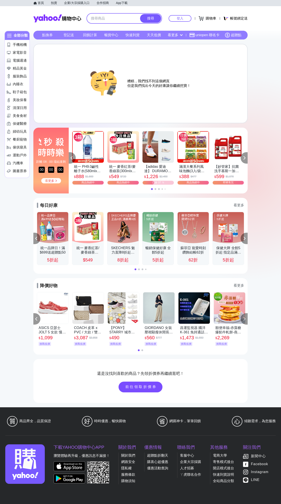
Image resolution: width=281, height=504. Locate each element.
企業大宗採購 (190, 462)
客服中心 (187, 455)
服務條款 (128, 474)
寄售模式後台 (223, 462)
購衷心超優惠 (157, 462)
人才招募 (187, 468)
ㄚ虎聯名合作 (190, 474)
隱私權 (126, 468)
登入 (180, 18)
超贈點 (233, 35)
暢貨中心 (111, 35)
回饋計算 (90, 35)
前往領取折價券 (141, 387)
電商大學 (220, 455)
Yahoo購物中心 (57, 18)
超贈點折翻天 (157, 455)
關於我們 (128, 455)
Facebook (259, 464)
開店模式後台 (223, 468)
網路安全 (128, 462)
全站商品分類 (223, 481)
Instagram (259, 472)
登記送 (68, 35)
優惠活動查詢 (157, 468)
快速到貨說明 (223, 474)
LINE (255, 480)
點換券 (47, 35)
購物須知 (128, 481)
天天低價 (154, 35)
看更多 (175, 35)
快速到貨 (133, 35)
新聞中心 (258, 456)
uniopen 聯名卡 (204, 35)
